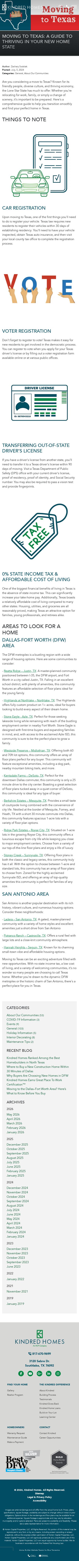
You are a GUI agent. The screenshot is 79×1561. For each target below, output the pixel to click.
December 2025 (17, 1145)
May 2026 (13, 1114)
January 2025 (15, 1175)
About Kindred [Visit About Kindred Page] (47, 1390)
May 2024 (13, 1219)
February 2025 (16, 1171)
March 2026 (14, 1123)
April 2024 (13, 1223)
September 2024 (18, 1201)
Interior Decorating (21, 1037)
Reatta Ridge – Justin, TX (20, 671)
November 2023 (17, 1253)
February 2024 (16, 1232)
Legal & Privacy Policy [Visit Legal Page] (39, 1497)
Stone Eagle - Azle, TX (18, 717)
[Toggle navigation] (74, 6)
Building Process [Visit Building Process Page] (48, 1395)
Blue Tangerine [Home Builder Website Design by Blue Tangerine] (53, 1550)
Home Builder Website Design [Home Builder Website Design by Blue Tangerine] (31, 1550)
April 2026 (13, 1119)
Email (43, 1555)
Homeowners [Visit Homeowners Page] (15, 1427)
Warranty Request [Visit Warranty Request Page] (16, 1433)
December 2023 (17, 1249)
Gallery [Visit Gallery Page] (10, 1390)
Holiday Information (21, 1033)
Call (32, 1555)
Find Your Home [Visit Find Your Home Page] (17, 1384)
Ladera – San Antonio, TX (20, 919)
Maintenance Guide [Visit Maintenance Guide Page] (17, 1437)
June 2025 (13, 1167)
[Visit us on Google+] (39, 1373)
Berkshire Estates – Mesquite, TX (25, 801)
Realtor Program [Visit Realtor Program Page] (15, 1395)
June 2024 (13, 1214)
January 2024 (15, 1236)
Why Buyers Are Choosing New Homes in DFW (37, 1076)
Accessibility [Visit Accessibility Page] (39, 1500)
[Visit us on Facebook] (21, 1373)
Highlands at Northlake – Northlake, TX (29, 700)
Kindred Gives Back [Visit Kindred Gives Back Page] (49, 1404)
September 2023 (18, 1262)
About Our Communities (25, 1015)
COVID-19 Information (23, 1020)
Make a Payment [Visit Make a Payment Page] (15, 1442)
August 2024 (15, 1206)
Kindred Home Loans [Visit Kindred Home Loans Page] (50, 1408)
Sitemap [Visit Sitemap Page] (39, 1493)
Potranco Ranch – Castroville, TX (25, 936)
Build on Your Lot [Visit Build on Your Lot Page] (48, 1412)
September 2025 (18, 1153)
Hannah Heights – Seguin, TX (23, 947)
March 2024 (14, 1228)
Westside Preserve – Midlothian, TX (27, 750)
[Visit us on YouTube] (30, 1373)
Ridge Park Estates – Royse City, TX (26, 830)
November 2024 (17, 1192)
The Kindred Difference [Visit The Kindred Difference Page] (55, 1384)
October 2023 (16, 1258)
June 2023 (13, 1267)
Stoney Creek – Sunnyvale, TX (23, 855)
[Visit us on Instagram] (58, 1373)
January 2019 (15, 1304)
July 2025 (13, 1162)
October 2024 (16, 1197)
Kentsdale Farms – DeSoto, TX (23, 776)
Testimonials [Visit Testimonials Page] (46, 1399)
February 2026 (16, 1128)
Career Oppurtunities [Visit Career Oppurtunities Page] (50, 1437)
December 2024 (17, 1188)
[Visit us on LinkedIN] (48, 1373)
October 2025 (16, 1149)
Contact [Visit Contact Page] (45, 1427)
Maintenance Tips (20, 1042)
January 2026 (15, 1132)
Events (13, 1024)
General (15, 1028)
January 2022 (15, 1279)
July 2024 (13, 1210)
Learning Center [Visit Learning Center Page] (48, 1417)
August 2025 (15, 1158)
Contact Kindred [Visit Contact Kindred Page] (48, 1433)
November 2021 (17, 1291)
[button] (61, 6)
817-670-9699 (39, 1354)
